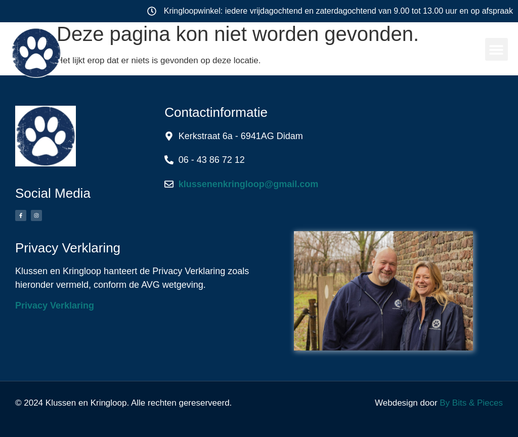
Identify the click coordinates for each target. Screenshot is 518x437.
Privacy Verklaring (54, 305)
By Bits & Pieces (471, 403)
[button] (496, 49)
